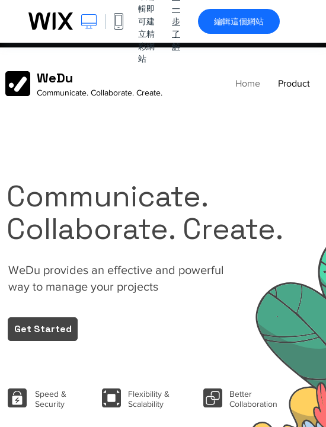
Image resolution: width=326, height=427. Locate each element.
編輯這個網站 (239, 21)
